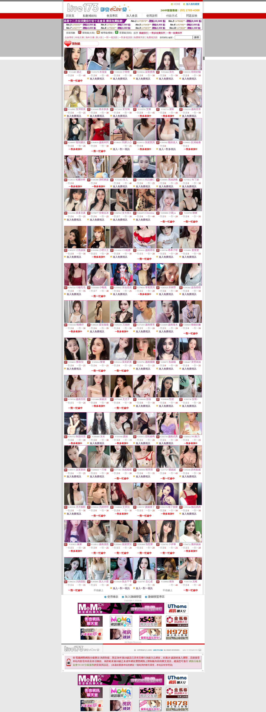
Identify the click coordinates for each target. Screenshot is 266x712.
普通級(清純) (125, 33)
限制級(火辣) (88, 33)
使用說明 (151, 15)
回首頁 (70, 15)
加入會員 (131, 15)
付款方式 (171, 15)
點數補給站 (90, 15)
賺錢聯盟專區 (156, 596)
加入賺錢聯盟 (133, 596)
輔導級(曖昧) (107, 33)
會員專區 (112, 15)
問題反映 (191, 15)
